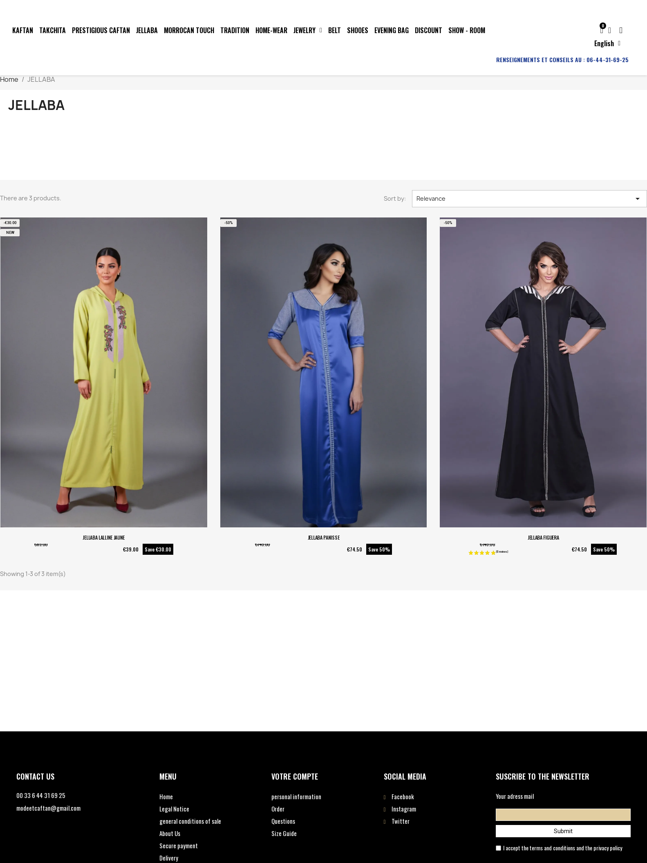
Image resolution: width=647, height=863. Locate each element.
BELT (334, 30)
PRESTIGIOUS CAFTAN (101, 30)
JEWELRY (307, 30)
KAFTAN (22, 30)
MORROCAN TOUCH (189, 30)
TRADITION (234, 30)
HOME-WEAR (271, 30)
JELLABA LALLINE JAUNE (104, 537)
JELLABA (147, 30)
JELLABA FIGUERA (543, 537)
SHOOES (357, 30)
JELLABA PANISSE (324, 537)
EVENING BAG (391, 30)
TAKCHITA (52, 30)
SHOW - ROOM (466, 30)
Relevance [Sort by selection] (529, 199)
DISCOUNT (428, 30)
